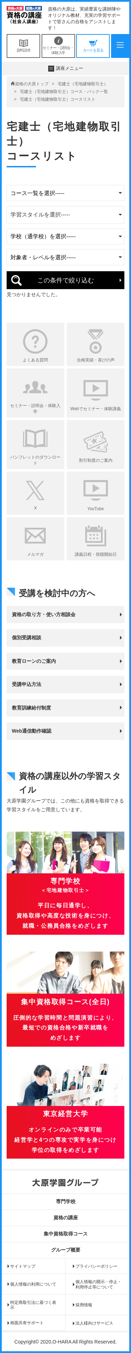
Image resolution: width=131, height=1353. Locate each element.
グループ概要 (65, 1250)
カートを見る (93, 45)
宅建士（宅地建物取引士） (83, 83)
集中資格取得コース (66, 1234)
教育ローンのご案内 (34, 661)
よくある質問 (35, 360)
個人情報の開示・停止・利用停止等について (98, 1284)
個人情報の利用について (33, 1284)
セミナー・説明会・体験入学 (58, 45)
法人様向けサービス (94, 1323)
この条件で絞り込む (65, 280)
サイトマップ (22, 1266)
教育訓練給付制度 (31, 708)
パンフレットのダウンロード (35, 460)
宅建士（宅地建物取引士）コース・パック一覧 (64, 91)
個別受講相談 (26, 637)
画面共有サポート (27, 1322)
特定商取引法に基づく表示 (33, 1305)
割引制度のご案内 (95, 460)
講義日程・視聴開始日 (96, 554)
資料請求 (23, 45)
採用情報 (83, 1304)
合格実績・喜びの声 (96, 360)
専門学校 (65, 1201)
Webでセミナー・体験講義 (95, 408)
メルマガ (35, 554)
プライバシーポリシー (96, 1266)
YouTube (95, 508)
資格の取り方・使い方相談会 (43, 614)
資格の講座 (65, 1217)
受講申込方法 (26, 684)
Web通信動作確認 (31, 731)
